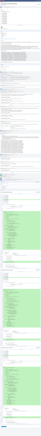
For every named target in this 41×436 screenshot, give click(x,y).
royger (2, 36)
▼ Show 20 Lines (24, 255)
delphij (2, 34)
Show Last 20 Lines (24, 268)
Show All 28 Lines (20, 205)
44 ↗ (2, 124)
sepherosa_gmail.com (4, 35)
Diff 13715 (13, 130)
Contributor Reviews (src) (5, 28)
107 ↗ (2, 166)
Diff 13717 (13, 174)
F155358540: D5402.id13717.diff (6, 11)
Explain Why (26, 179)
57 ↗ (2, 98)
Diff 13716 (13, 154)
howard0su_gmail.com (4, 33)
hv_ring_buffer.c (3, 187)
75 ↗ (2, 116)
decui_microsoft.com (12, 79)
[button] (40, 1)
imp (2, 27)
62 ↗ (2, 126)
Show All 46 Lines (20, 255)
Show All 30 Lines (20, 271)
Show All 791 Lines (20, 268)
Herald (2, 75)
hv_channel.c (3, 186)
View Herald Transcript (16, 75)
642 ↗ (2, 103)
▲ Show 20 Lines (16, 255)
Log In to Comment (4, 426)
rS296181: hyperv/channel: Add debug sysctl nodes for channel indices (8, 38)
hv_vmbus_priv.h (4, 188)
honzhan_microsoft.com (4, 74)
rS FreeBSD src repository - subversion (5, 66)
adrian (12, 80)
